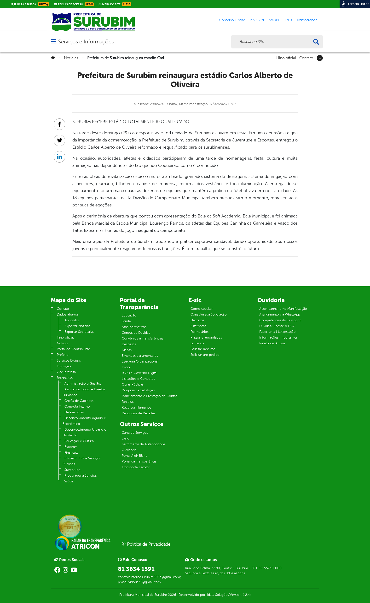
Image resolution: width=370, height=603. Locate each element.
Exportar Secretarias (79, 332)
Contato (306, 57)
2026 (171, 595)
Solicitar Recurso (203, 349)
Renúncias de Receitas (138, 413)
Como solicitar (202, 308)
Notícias (71, 58)
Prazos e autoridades (206, 337)
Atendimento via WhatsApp (279, 314)
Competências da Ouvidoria (280, 320)
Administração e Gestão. (82, 383)
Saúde (126, 321)
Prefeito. (63, 355)
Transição (64, 366)
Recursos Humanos (136, 407)
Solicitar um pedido (205, 355)
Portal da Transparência (139, 461)
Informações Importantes (278, 337)
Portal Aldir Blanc (134, 455)
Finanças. (71, 452)
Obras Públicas (133, 384)
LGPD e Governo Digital (139, 373)
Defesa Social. (74, 412)
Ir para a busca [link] (30, 4)
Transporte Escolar (136, 467)
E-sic (125, 438)
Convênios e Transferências (142, 338)
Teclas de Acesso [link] (74, 4)
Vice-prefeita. (66, 372)
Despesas (129, 344)
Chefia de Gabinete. (79, 401)
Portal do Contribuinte (73, 349)
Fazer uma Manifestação (277, 332)
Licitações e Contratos (138, 379)
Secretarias (65, 378)
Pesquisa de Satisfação (138, 390)
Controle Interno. (77, 406)
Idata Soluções (218, 595)
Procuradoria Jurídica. (80, 475)
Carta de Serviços (135, 432)
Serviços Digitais (69, 360)
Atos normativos (134, 327)
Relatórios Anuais (272, 343)
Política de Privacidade (145, 544)
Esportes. (71, 447)
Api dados (72, 320)
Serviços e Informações (86, 42)
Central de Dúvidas (136, 332)
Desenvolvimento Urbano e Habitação (84, 432)
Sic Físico (197, 343)
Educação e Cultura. (79, 441)
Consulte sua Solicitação (209, 314)
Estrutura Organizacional (140, 361)
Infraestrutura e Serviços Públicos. (82, 461)
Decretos (197, 320)
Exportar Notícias (77, 326)
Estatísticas (198, 326)
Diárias (127, 350)
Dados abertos (68, 314)
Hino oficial (286, 57)
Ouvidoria (129, 450)
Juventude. (72, 470)
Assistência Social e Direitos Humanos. (84, 392)
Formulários (199, 332)
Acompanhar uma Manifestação (283, 308)
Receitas (128, 402)
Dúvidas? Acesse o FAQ (276, 326)
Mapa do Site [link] (114, 4)
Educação (129, 315)
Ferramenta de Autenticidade (143, 444)
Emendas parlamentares (140, 355)
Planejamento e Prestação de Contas (149, 396)
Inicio (126, 367)
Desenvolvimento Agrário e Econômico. (84, 421)
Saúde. (69, 481)
